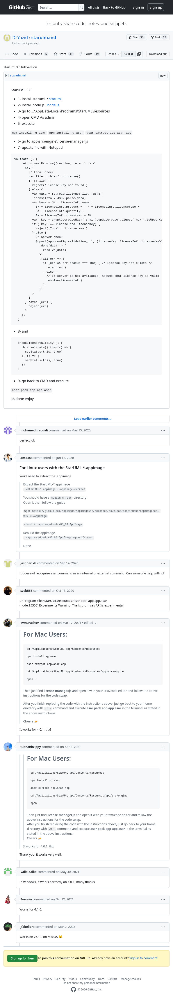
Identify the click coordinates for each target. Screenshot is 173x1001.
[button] (139, 54)
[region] (86, 244)
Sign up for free (22, 958)
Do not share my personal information (86, 983)
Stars (64, 54)
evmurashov (29, 623)
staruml (55, 98)
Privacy (47, 979)
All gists (94, 7)
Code (11, 54)
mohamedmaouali (34, 430)
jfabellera (27, 927)
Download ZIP (158, 54)
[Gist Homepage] (21, 7)
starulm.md (43, 37)
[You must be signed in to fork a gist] (159, 37)
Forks (89, 54)
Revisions (35, 54)
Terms (36, 979)
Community (87, 979)
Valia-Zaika (28, 872)
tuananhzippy (30, 747)
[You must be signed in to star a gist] (137, 37)
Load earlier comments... (92, 418)
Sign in (138, 7)
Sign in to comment (143, 958)
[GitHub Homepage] (73, 989)
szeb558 (26, 590)
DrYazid (20, 37)
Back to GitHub (114, 7)
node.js (53, 105)
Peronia (26, 899)
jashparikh (28, 563)
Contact (112, 979)
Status (73, 979)
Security (61, 979)
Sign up (156, 7)
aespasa (26, 458)
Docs (101, 979)
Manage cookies (131, 979)
